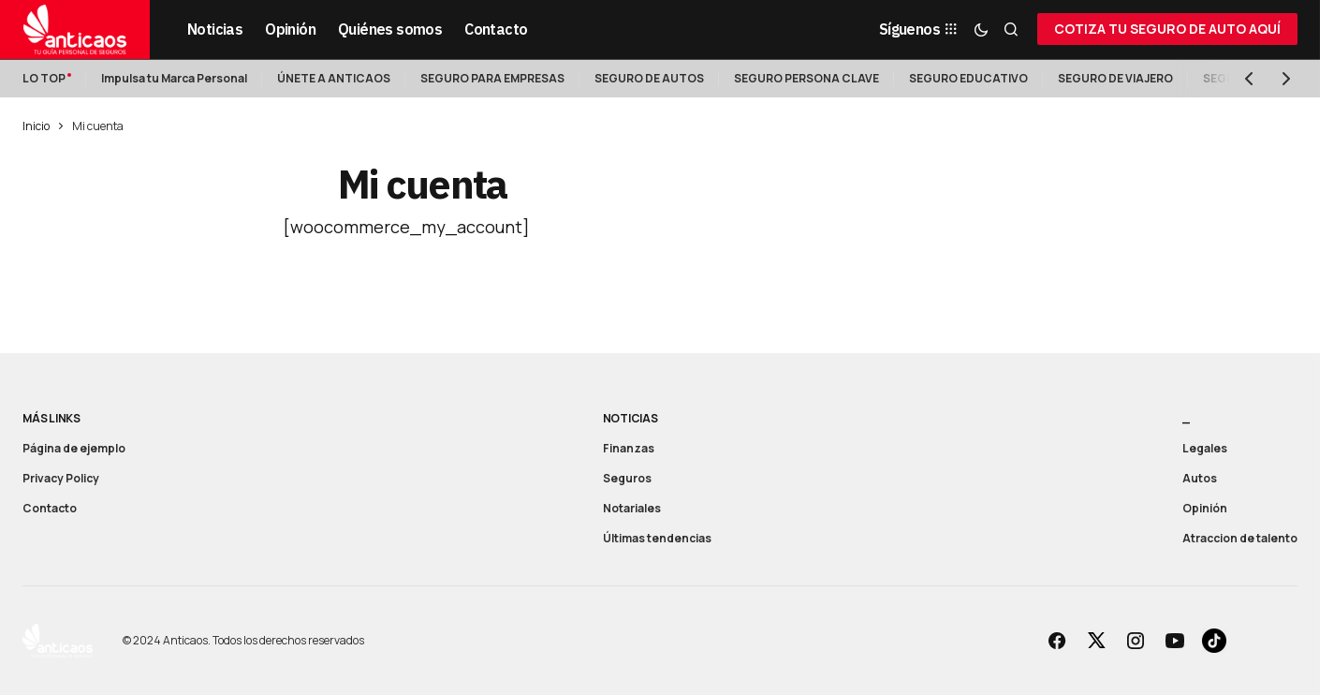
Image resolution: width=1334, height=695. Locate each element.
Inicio (36, 126)
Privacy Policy (60, 478)
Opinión (1204, 508)
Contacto (49, 508)
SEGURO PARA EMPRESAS (492, 78)
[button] (981, 29)
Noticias (630, 418)
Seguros (627, 478)
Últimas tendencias (657, 538)
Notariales (632, 508)
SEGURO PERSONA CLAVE (806, 78)
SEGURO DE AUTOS (649, 78)
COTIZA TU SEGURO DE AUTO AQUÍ (1167, 28)
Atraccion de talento (1239, 538)
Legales (1204, 448)
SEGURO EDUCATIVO (968, 78)
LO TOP (44, 78)
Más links (51, 418)
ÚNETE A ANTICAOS (333, 78)
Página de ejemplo (73, 448)
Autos (1199, 478)
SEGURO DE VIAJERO (1115, 78)
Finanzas (628, 448)
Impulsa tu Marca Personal (174, 78)
